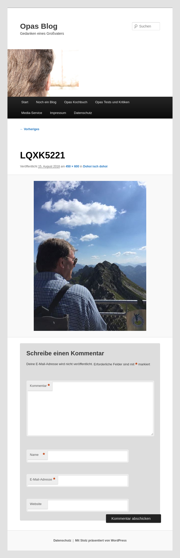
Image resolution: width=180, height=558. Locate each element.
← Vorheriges (29, 129)
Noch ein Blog (46, 102)
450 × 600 (72, 166)
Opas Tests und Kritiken (112, 102)
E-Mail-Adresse (42, 479)
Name (37, 455)
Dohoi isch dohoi (95, 166)
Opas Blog (39, 26)
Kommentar (40, 386)
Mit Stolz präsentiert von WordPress (100, 540)
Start (24, 102)
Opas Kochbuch (76, 102)
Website (36, 504)
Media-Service (31, 113)
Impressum (58, 113)
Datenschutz (83, 113)
